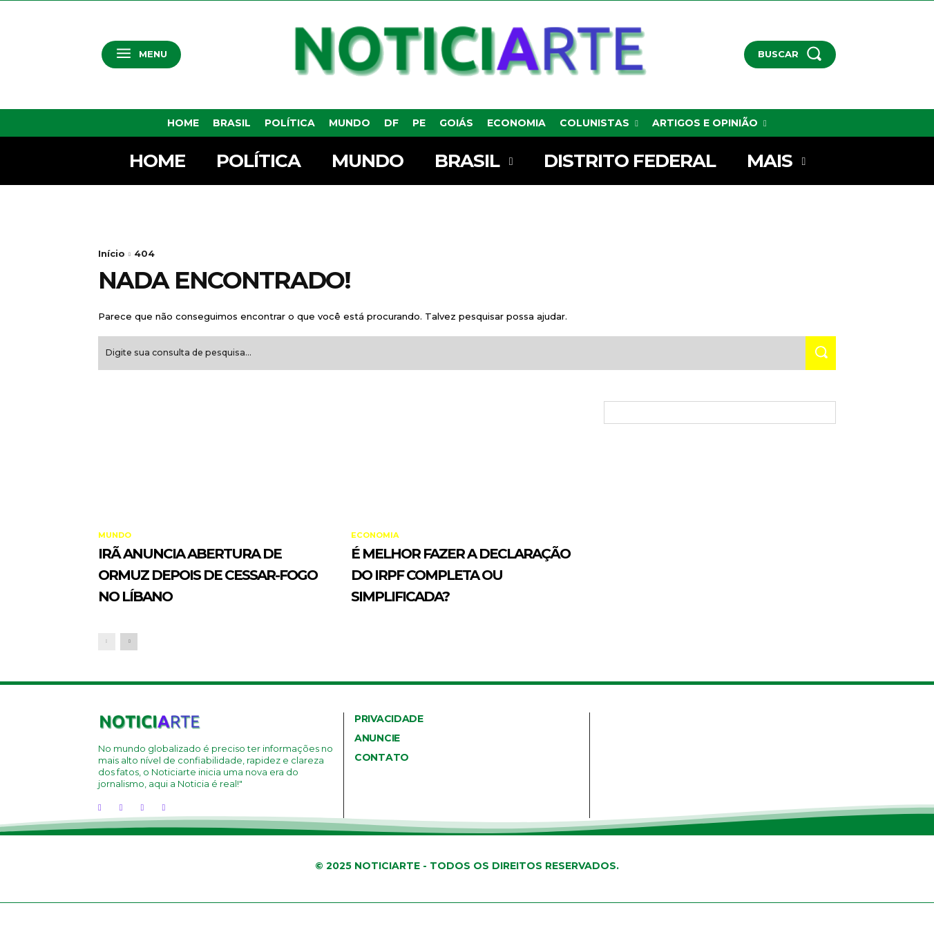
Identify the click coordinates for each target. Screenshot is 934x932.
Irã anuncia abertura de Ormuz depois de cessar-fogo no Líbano (210, 590)
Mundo (116, 542)
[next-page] (128, 670)
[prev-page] (106, 670)
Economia (376, 542)
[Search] (817, 359)
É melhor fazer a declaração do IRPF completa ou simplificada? (454, 590)
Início (111, 253)
